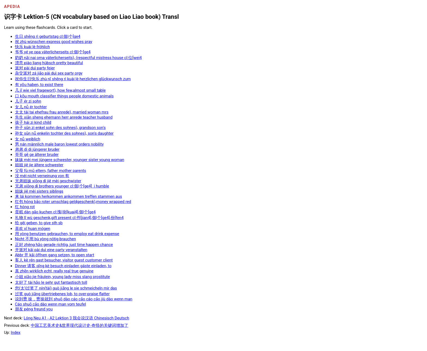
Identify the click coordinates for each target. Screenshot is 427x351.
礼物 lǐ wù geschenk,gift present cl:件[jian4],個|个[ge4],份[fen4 (69, 217)
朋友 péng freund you (34, 309)
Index (15, 332)
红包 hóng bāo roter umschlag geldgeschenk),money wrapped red (73, 201)
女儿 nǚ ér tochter (31, 106)
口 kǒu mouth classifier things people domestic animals (64, 96)
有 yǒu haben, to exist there (39, 84)
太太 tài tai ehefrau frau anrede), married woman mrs (62, 112)
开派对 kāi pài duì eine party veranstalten (51, 249)
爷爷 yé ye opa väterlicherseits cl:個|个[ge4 (53, 52)
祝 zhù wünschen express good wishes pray (53, 41)
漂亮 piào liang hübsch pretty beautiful (49, 62)
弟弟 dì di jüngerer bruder (37, 149)
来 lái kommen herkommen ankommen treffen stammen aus (68, 196)
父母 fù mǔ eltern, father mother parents (50, 170)
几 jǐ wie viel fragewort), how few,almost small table (60, 90)
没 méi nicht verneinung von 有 (42, 175)
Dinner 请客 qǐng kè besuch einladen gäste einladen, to (63, 265)
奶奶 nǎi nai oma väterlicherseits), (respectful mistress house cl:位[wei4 (78, 57)
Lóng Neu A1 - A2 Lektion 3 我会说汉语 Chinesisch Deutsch (76, 318)
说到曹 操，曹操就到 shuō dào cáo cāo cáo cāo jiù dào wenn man (73, 299)
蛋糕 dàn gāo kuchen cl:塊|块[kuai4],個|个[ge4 (55, 212)
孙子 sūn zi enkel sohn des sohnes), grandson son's (60, 127)
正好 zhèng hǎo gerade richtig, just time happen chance (64, 244)
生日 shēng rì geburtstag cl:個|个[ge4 (47, 36)
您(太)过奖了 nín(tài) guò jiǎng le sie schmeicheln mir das (66, 288)
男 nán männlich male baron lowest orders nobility (59, 144)
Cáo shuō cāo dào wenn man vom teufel (50, 304)
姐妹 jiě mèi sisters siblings (39, 191)
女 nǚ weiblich (27, 139)
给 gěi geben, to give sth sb (39, 222)
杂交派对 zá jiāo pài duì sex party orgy (49, 73)
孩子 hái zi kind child (33, 122)
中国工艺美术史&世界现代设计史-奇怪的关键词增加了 (79, 325)
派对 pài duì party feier (35, 68)
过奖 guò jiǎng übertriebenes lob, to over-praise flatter (62, 293)
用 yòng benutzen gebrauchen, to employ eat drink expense (67, 233)
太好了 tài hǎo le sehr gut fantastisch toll (51, 282)
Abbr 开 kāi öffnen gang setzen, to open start (54, 255)
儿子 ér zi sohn (28, 101)
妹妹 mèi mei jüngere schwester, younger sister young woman (69, 159)
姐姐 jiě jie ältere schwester (39, 164)
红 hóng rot (25, 206)
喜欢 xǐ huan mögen (32, 228)
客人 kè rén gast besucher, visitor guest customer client (64, 260)
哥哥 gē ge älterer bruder (37, 154)
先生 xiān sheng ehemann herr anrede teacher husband (64, 117)
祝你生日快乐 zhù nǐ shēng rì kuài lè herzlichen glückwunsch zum (73, 78)
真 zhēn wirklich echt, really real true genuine (54, 271)
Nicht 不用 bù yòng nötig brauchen (45, 238)
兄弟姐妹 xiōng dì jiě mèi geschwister (48, 180)
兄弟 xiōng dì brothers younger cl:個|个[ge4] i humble (62, 186)
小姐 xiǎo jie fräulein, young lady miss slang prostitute (62, 276)
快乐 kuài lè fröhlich (32, 46)
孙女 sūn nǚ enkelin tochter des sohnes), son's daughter (64, 133)
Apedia (12, 6)
